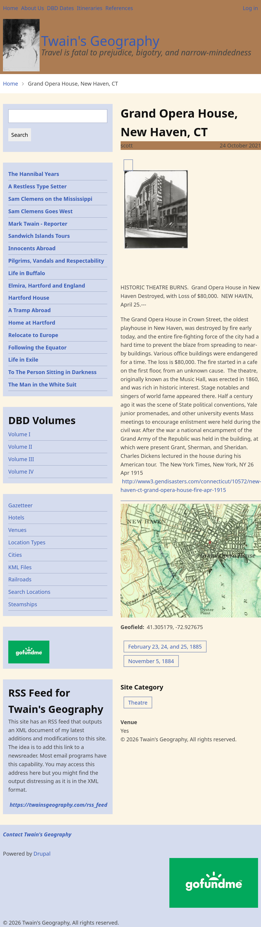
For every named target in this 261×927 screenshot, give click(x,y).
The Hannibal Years (33, 173)
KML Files (20, 567)
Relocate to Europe (33, 335)
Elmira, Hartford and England (46, 285)
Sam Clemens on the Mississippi (50, 198)
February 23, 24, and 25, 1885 (165, 646)
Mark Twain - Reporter (37, 223)
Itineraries (90, 8)
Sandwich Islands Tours (39, 235)
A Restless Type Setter (37, 186)
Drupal (42, 853)
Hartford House (28, 297)
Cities (15, 554)
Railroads (19, 579)
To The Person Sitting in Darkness (52, 372)
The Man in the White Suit (42, 384)
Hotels (16, 517)
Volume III (21, 459)
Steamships (22, 604)
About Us (32, 8)
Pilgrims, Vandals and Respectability (56, 260)
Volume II (20, 446)
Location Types (27, 542)
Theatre (137, 702)
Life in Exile (23, 359)
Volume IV (21, 471)
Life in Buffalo (26, 273)
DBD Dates (60, 8)
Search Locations (29, 591)
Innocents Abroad (32, 248)
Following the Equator (37, 347)
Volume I (19, 434)
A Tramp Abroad (29, 310)
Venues (17, 529)
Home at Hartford (31, 322)
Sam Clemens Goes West (40, 211)
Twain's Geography (100, 41)
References (119, 8)
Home (10, 8)
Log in (250, 8)
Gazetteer (20, 505)
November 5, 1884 (151, 661)
